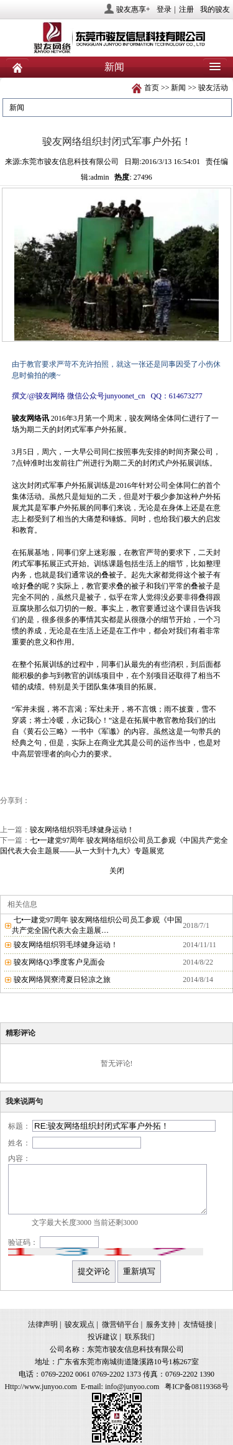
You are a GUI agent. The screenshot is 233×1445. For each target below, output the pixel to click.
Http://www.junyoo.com (40, 1386)
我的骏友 (215, 9)
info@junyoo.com (132, 1386)
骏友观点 (79, 1324)
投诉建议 (102, 1337)
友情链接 (198, 1324)
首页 (151, 87)
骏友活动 (213, 87)
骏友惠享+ (133, 9)
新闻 (178, 87)
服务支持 (161, 1324)
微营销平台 (120, 1324)
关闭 (116, 870)
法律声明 (43, 1324)
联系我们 (140, 1337)
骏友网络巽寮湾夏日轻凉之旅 (62, 979)
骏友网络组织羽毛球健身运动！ (82, 829)
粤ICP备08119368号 (196, 1386)
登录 (164, 9)
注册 (186, 9)
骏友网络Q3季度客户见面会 (59, 962)
